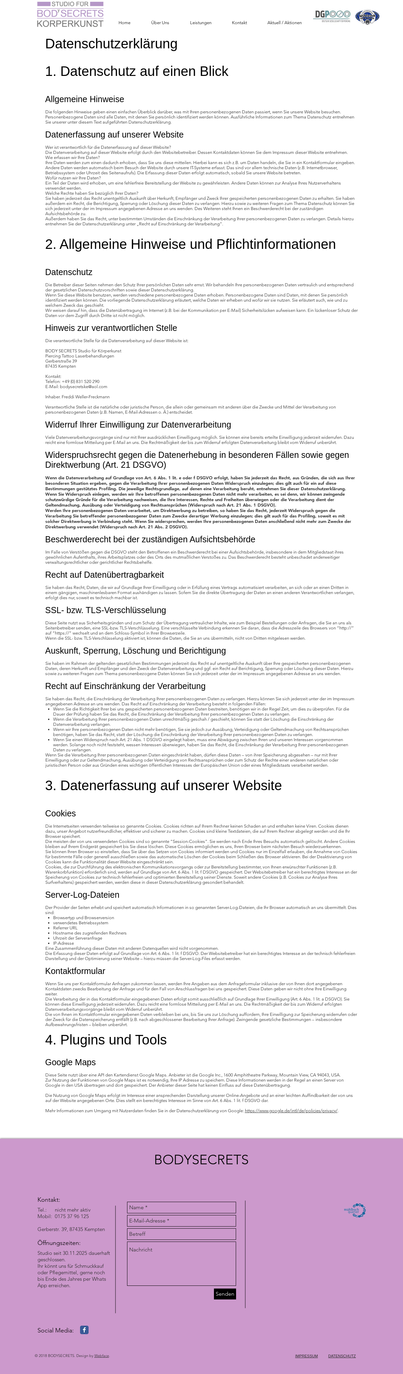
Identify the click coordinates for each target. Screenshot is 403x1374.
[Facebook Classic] (84, 1330)
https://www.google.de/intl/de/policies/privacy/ (291, 1110)
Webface (101, 1355)
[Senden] (225, 1294)
